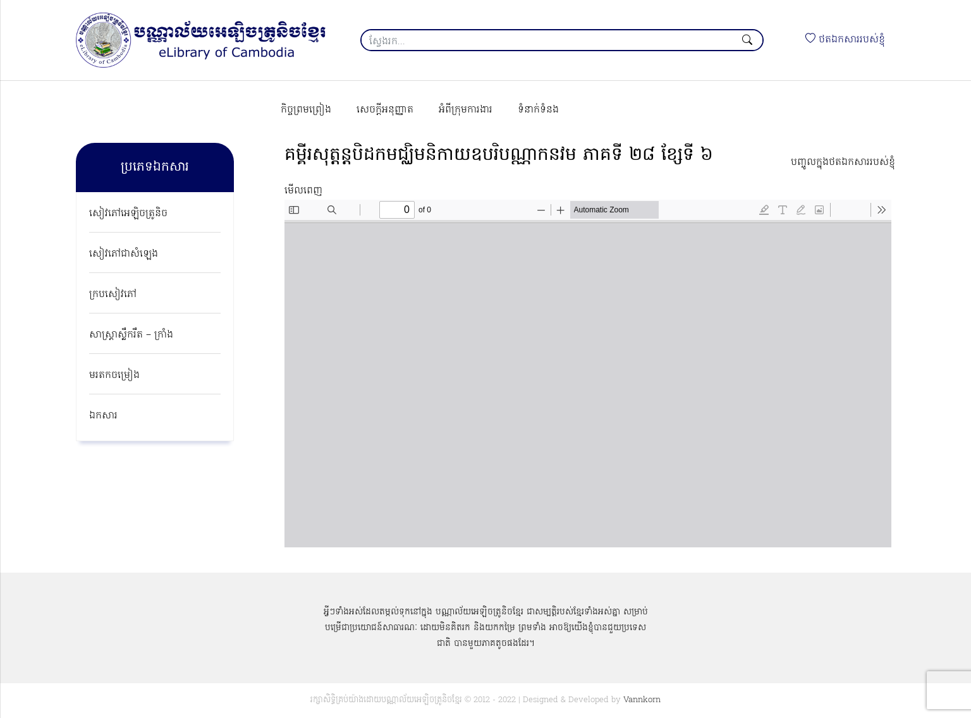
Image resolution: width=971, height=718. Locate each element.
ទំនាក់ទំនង (538, 110)
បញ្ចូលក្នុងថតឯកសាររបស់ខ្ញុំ (843, 162)
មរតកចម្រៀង (114, 375)
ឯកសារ (103, 415)
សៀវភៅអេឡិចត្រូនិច (128, 213)
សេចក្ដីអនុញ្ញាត (385, 110)
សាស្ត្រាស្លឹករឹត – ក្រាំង (131, 335)
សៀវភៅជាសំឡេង (123, 254)
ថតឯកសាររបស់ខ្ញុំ (845, 39)
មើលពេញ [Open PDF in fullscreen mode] (303, 190)
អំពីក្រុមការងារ (465, 110)
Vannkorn (642, 700)
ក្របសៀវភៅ (113, 294)
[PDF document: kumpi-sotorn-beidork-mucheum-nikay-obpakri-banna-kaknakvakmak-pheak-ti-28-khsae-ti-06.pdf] (587, 373)
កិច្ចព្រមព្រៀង (306, 110)
